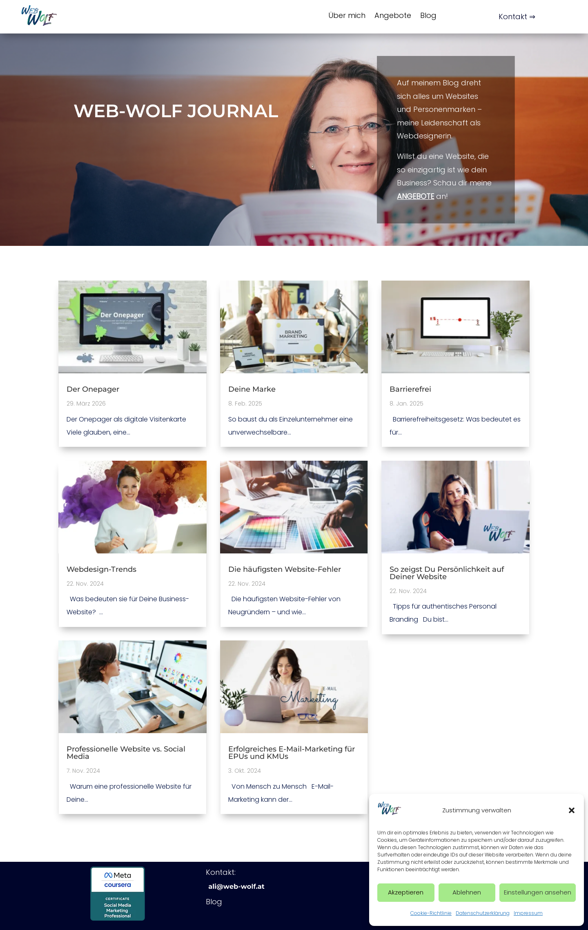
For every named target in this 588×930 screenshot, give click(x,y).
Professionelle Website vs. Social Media (126, 753)
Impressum (528, 913)
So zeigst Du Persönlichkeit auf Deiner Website (447, 573)
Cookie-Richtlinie (431, 913)
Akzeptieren (405, 892)
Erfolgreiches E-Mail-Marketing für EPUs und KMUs (291, 753)
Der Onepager (93, 389)
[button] (572, 810)
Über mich (346, 15)
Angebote (392, 15)
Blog (428, 15)
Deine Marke (252, 389)
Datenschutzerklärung (483, 913)
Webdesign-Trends (101, 569)
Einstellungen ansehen (537, 892)
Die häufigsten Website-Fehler (284, 569)
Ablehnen (466, 892)
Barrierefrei (410, 389)
